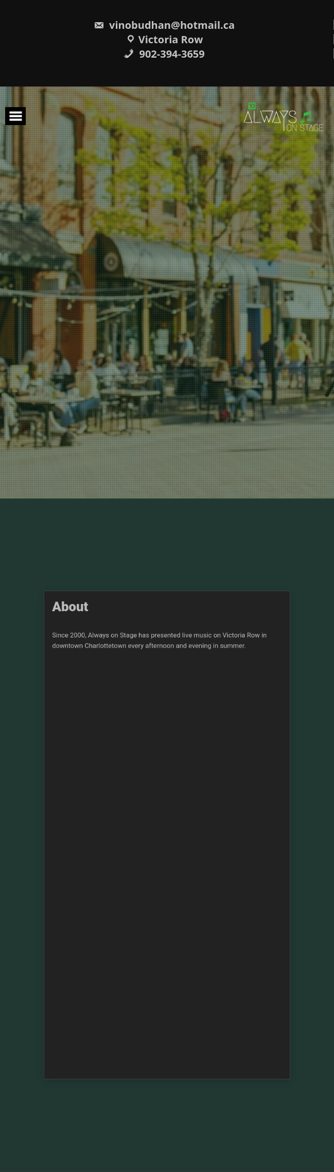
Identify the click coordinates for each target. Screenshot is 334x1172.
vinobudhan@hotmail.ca (164, 25)
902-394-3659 (164, 54)
